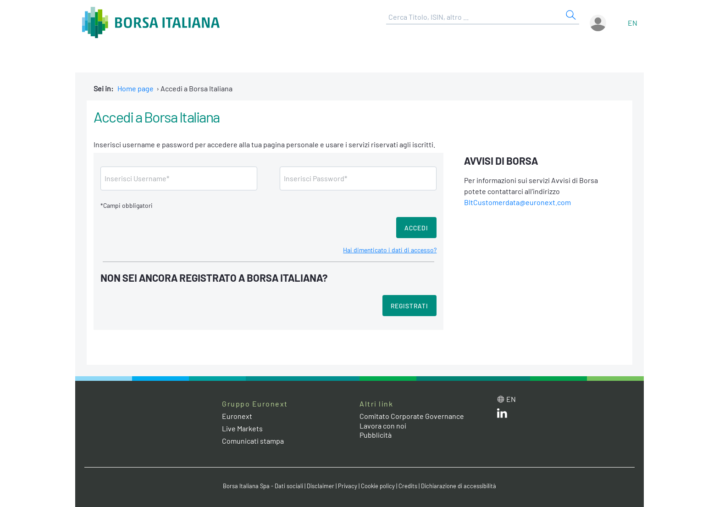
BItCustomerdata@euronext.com (517, 202)
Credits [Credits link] (407, 486)
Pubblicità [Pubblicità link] (376, 434)
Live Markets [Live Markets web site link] (242, 428)
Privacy (347, 486)
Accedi (416, 228)
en (632, 22)
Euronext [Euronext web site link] (237, 416)
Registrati (409, 306)
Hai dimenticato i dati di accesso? (390, 250)
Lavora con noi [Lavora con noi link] (383, 425)
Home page (135, 88)
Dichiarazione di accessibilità (458, 486)
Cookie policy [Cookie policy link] (378, 486)
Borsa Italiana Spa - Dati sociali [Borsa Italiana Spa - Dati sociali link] (263, 486)
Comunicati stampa (253, 440)
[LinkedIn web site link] (502, 415)
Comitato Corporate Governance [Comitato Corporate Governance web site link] (412, 416)
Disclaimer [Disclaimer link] (320, 486)
